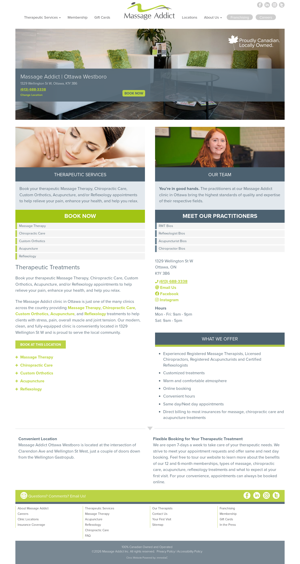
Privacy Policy (166, 551)
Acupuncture (28, 248)
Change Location (31, 95)
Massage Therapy (32, 225)
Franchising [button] (240, 17)
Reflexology (27, 256)
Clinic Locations (28, 519)
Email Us (165, 287)
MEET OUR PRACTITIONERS (220, 216)
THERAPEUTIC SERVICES (80, 174)
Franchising (227, 508)
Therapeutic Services (99, 508)
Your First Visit (161, 519)
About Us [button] (213, 17)
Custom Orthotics (32, 241)
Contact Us (159, 513)
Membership (77, 17)
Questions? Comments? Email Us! (57, 496)
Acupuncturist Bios (173, 241)
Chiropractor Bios (172, 248)
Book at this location (40, 344)
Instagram (167, 300)
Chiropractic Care (32, 233)
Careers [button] (266, 17)
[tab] (80, 357)
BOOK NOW (133, 93)
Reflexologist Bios (172, 233)
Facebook (167, 294)
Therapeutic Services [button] (42, 17)
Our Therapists (162, 508)
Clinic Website (134, 557)
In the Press (228, 524)
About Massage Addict (33, 508)
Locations (189, 17)
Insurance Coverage (31, 524)
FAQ (88, 535)
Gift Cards (102, 17)
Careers (23, 513)
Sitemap (157, 524)
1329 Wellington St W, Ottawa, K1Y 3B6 (48, 83)
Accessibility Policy (189, 551)
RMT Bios (166, 225)
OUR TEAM (219, 174)
